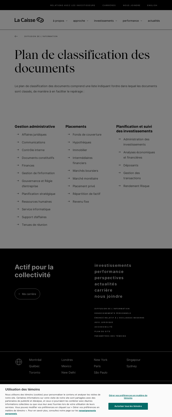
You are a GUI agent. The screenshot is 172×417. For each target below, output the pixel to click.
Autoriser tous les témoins (128, 410)
